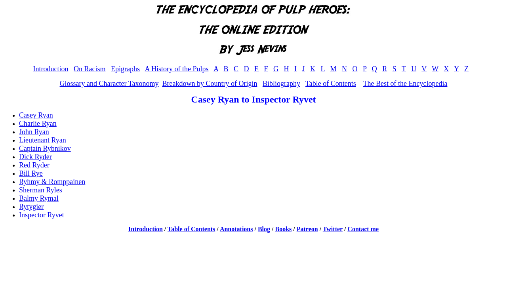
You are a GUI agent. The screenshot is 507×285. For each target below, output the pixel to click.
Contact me (363, 229)
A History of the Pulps (176, 69)
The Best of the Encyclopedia (405, 83)
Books (283, 229)
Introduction (50, 69)
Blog (264, 229)
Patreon (307, 229)
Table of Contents (330, 83)
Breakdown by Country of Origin (209, 83)
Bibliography (281, 83)
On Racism (90, 69)
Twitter (333, 229)
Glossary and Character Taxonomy (109, 83)
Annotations (236, 229)
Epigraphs (125, 69)
